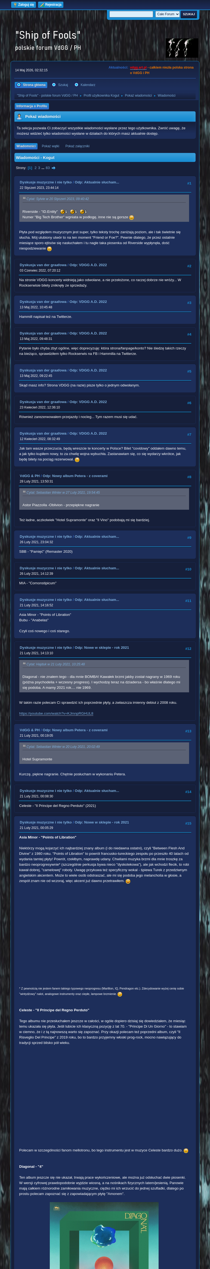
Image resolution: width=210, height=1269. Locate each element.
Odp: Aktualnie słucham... (97, 182)
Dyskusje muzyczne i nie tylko (46, 182)
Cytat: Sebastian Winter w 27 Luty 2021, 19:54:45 (63, 492)
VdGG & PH (30, 476)
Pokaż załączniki (77, 146)
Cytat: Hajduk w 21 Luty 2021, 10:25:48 (56, 664)
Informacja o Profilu (32, 106)
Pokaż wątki (50, 146)
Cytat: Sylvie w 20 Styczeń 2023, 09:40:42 (58, 199)
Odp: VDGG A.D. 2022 (88, 265)
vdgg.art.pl (138, 67)
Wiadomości (26, 146)
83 (48, 168)
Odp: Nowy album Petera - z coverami (75, 476)
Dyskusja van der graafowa (43, 265)
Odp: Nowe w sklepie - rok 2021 (102, 648)
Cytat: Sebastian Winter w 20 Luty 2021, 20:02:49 (63, 747)
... (43, 168)
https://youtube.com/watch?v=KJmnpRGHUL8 (56, 713)
